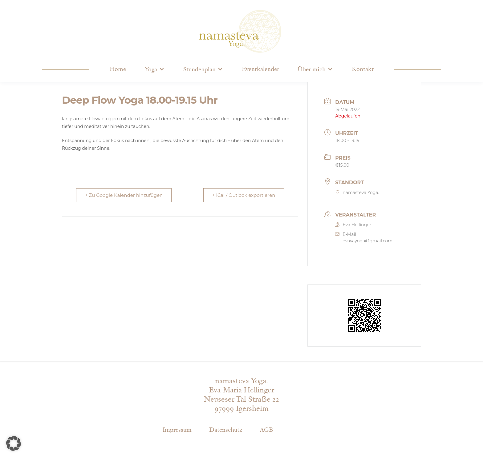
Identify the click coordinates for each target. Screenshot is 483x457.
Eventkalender (260, 69)
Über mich (312, 70)
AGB (266, 430)
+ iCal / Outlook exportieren (243, 195)
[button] (13, 443)
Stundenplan (199, 70)
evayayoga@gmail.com (367, 241)
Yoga (150, 70)
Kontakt (363, 69)
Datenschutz (225, 430)
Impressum (177, 430)
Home (118, 69)
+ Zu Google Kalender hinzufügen (124, 195)
